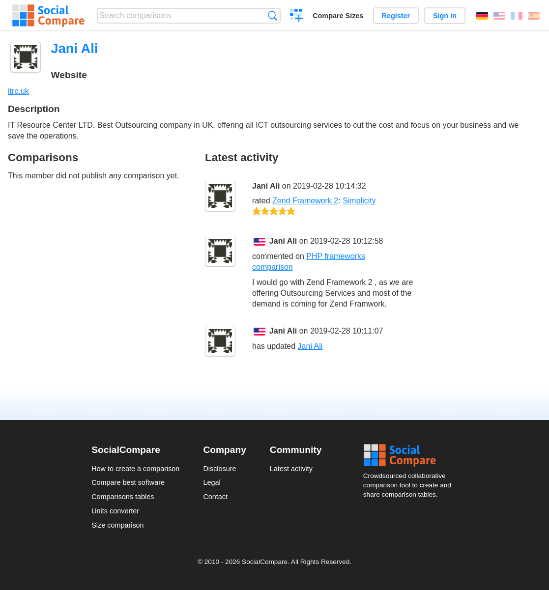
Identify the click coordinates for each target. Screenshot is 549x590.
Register (396, 16)
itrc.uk (18, 91)
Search (272, 15)
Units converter (115, 511)
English (499, 16)
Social (410, 455)
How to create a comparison (135, 469)
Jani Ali (266, 186)
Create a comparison (296, 16)
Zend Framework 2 (305, 201)
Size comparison (117, 525)
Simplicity (359, 201)
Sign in (445, 16)
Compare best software (128, 482)
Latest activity (291, 469)
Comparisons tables (122, 497)
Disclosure (219, 469)
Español (534, 16)
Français (516, 16)
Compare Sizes (338, 16)
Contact (215, 497)
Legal (211, 482)
